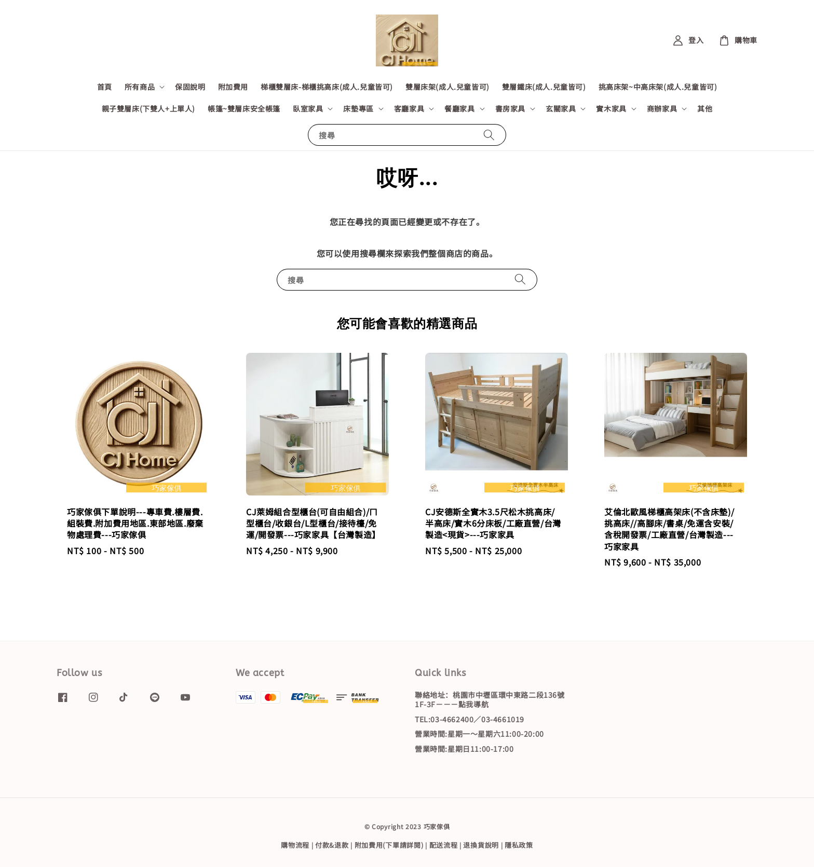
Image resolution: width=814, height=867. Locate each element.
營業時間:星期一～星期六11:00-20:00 (479, 733)
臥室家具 (308, 108)
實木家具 (611, 108)
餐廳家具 (459, 108)
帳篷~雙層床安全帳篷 (244, 108)
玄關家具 (561, 108)
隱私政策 (519, 845)
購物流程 (295, 845)
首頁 (104, 86)
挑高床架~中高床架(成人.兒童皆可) (658, 86)
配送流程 (443, 845)
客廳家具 (409, 108)
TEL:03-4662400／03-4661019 (469, 719)
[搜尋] (489, 135)
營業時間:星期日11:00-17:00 (464, 749)
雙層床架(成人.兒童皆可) (447, 86)
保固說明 (190, 86)
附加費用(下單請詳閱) (389, 845)
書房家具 (510, 108)
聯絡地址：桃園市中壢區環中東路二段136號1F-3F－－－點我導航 (490, 699)
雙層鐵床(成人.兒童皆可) (544, 86)
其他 (704, 108)
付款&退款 (332, 845)
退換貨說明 (481, 845)
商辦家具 (662, 108)
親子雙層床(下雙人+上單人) (148, 108)
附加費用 (233, 86)
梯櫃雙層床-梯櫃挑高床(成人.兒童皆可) (327, 86)
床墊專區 (358, 108)
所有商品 (140, 86)
